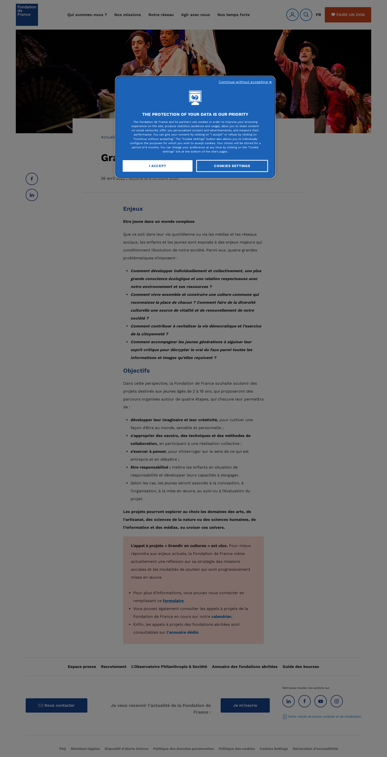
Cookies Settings (232, 166)
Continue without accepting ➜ (245, 82)
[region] (195, 127)
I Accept (157, 166)
